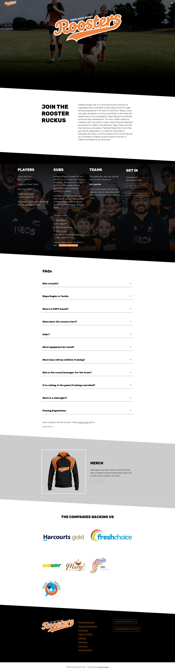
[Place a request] (97, 481)
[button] (172, 3)
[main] (58, 113)
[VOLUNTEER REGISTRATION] (138, 193)
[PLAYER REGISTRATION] (136, 185)
